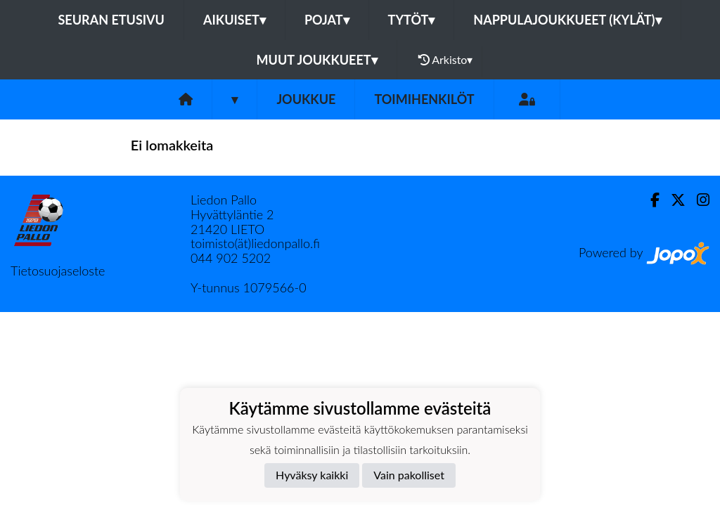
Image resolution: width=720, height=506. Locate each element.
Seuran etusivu (111, 19)
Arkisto (445, 59)
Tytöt (411, 19)
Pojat (326, 19)
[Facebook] (649, 200)
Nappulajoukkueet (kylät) (567, 19)
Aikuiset (234, 19)
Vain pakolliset (408, 474)
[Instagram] (697, 200)
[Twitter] (673, 200)
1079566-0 (274, 287)
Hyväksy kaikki (312, 474)
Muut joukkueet (317, 59)
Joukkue (305, 99)
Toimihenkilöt (424, 99)
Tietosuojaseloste (58, 270)
